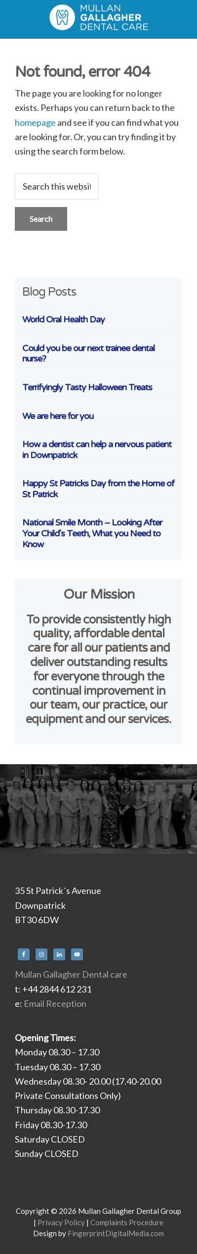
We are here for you (57, 416)
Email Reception (55, 1003)
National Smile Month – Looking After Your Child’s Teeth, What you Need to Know (92, 533)
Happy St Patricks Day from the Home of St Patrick (98, 489)
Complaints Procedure (126, 1222)
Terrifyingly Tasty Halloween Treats (87, 387)
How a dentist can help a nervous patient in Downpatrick (96, 450)
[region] (98, 809)
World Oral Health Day (63, 319)
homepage (35, 122)
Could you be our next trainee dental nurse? (88, 354)
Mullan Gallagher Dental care (71, 974)
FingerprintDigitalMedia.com (116, 1233)
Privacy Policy (61, 1222)
